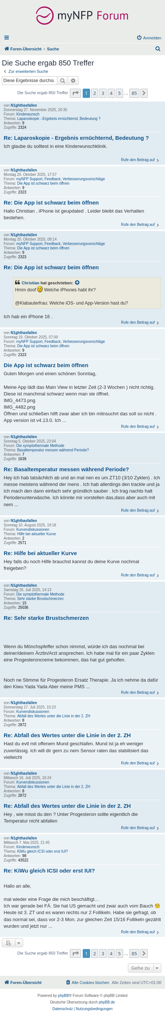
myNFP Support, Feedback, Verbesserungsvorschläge (60, 179)
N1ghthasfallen (24, 105)
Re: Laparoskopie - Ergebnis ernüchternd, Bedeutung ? (76, 138)
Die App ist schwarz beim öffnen (43, 183)
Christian (30, 283)
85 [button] (134, 93)
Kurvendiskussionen (32, 529)
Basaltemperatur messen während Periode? (53, 450)
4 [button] (111, 93)
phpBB (63, 996)
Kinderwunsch (27, 114)
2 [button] (94, 93)
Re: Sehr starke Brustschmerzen (46, 618)
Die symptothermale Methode (40, 446)
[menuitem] (148, 37)
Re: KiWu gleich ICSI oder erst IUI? (49, 870)
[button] (75, 93)
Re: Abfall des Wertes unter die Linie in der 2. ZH (67, 735)
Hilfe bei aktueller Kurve (36, 534)
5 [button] (119, 93)
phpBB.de (107, 1002)
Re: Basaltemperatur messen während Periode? (66, 469)
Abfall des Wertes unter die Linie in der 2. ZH (53, 716)
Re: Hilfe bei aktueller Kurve (40, 553)
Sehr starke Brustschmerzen (40, 599)
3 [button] (102, 93)
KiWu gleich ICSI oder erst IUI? (42, 851)
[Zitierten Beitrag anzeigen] (77, 283)
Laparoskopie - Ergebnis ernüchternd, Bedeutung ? (59, 119)
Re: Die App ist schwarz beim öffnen (51, 202)
